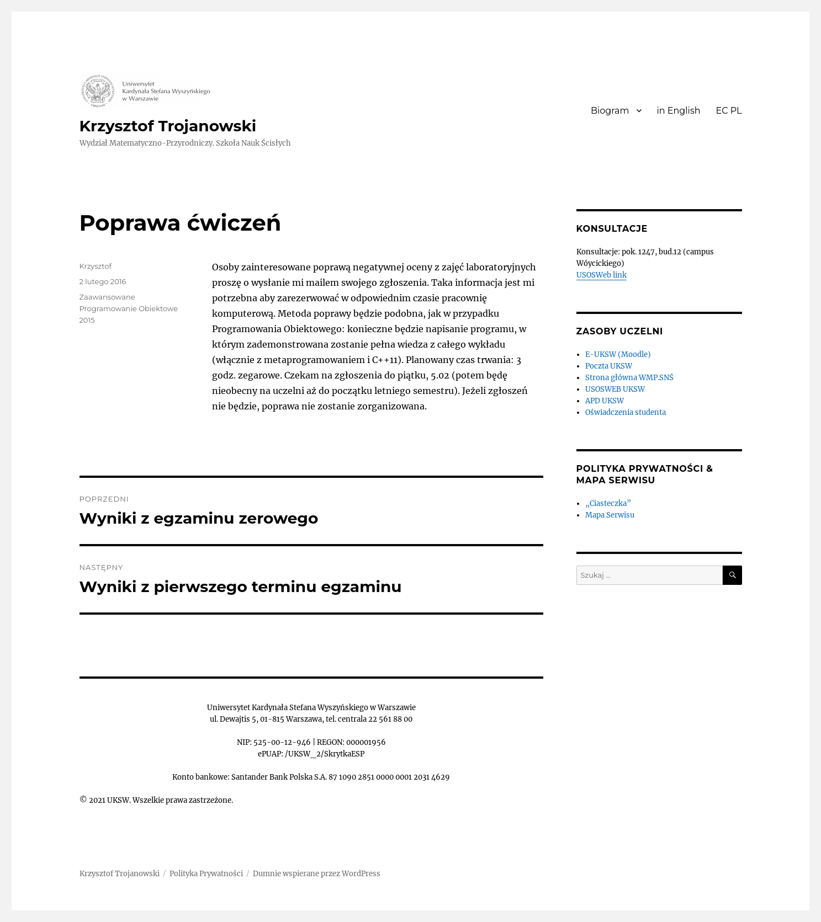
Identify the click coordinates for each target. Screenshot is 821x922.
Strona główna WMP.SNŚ (629, 377)
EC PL (729, 110)
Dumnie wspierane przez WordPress (316, 873)
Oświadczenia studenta (625, 412)
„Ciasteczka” (608, 503)
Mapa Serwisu (609, 515)
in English (679, 110)
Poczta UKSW (608, 366)
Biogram (610, 110)
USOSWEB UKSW (615, 389)
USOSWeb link (601, 275)
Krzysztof (96, 266)
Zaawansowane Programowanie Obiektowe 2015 (129, 308)
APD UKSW (604, 401)
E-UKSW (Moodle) (618, 354)
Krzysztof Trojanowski (168, 125)
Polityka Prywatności (206, 873)
